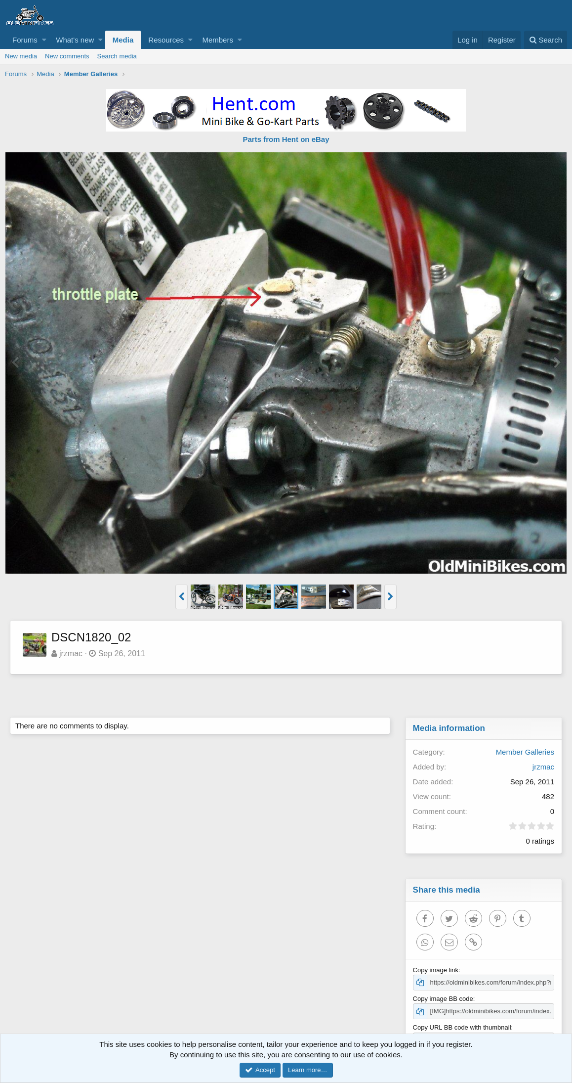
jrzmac (70, 653)
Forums (25, 40)
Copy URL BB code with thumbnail (462, 1027)
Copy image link (436, 970)
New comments (67, 56)
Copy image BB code (443, 998)
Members (217, 40)
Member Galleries (525, 752)
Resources (166, 40)
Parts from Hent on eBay (286, 139)
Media (123, 40)
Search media (117, 56)
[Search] (545, 40)
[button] (44, 40)
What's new (75, 40)
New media (21, 56)
